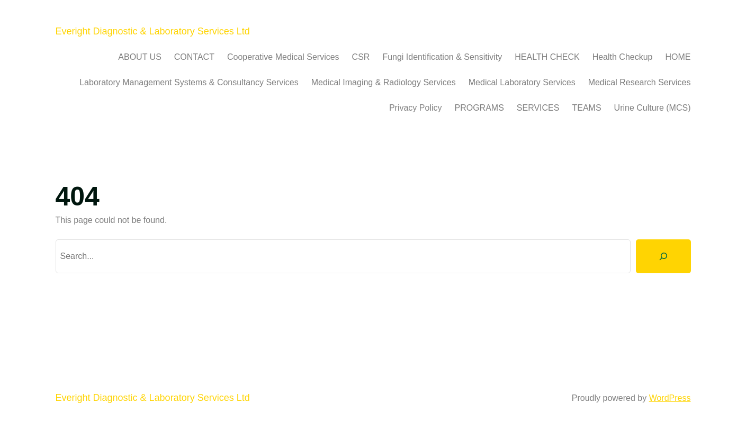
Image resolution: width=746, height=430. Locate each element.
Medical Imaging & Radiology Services (383, 82)
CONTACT (194, 56)
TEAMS (586, 107)
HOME (678, 56)
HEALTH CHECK (547, 56)
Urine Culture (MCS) (652, 107)
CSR (361, 56)
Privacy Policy (415, 107)
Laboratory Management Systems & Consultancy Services (189, 82)
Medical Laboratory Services (522, 82)
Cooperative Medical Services (283, 56)
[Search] (663, 256)
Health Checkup (622, 56)
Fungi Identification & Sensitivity (442, 56)
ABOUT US (139, 56)
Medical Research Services (639, 82)
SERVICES (538, 107)
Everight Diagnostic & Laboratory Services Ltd (153, 31)
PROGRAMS (479, 107)
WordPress (670, 397)
